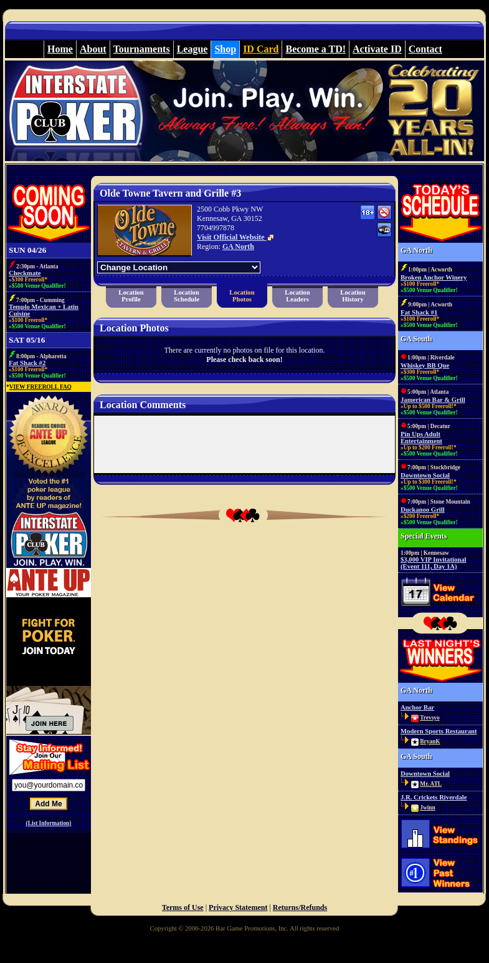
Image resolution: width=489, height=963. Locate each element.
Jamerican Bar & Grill (433, 399)
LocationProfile (130, 296)
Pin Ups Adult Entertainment (421, 437)
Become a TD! (315, 49)
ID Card (260, 49)
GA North (238, 246)
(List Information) (49, 823)
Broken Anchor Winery (434, 277)
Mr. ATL (431, 784)
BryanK (430, 741)
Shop (225, 49)
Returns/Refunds (300, 907)
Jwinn (427, 807)
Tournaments (141, 49)
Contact (425, 49)
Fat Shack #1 (419, 312)
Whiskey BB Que (425, 365)
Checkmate (25, 273)
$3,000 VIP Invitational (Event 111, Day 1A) (434, 563)
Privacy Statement (238, 907)
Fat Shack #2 (27, 362)
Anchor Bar (417, 707)
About (93, 49)
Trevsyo (429, 718)
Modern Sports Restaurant (439, 731)
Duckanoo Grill (423, 509)
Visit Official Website (235, 237)
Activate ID (377, 49)
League (192, 49)
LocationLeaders (297, 296)
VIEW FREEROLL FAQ (40, 387)
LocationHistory (352, 296)
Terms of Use (183, 907)
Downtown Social (425, 475)
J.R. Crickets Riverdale (434, 797)
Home (60, 49)
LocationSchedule (186, 296)
